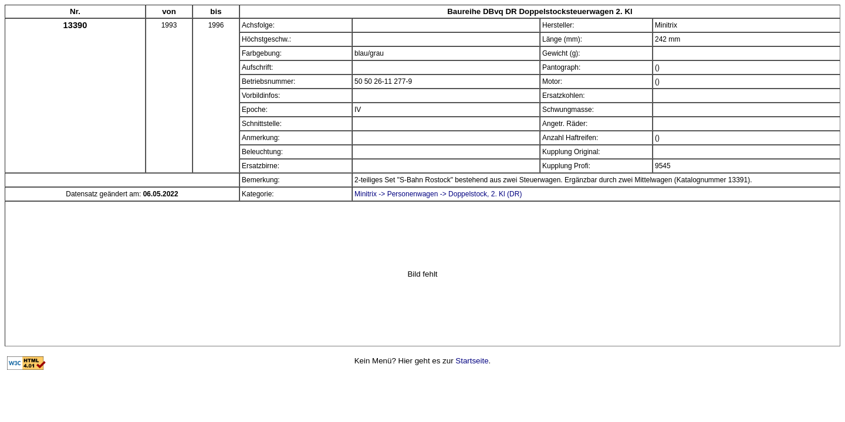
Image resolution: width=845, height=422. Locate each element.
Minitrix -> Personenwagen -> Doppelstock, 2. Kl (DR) (438, 194)
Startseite (471, 360)
